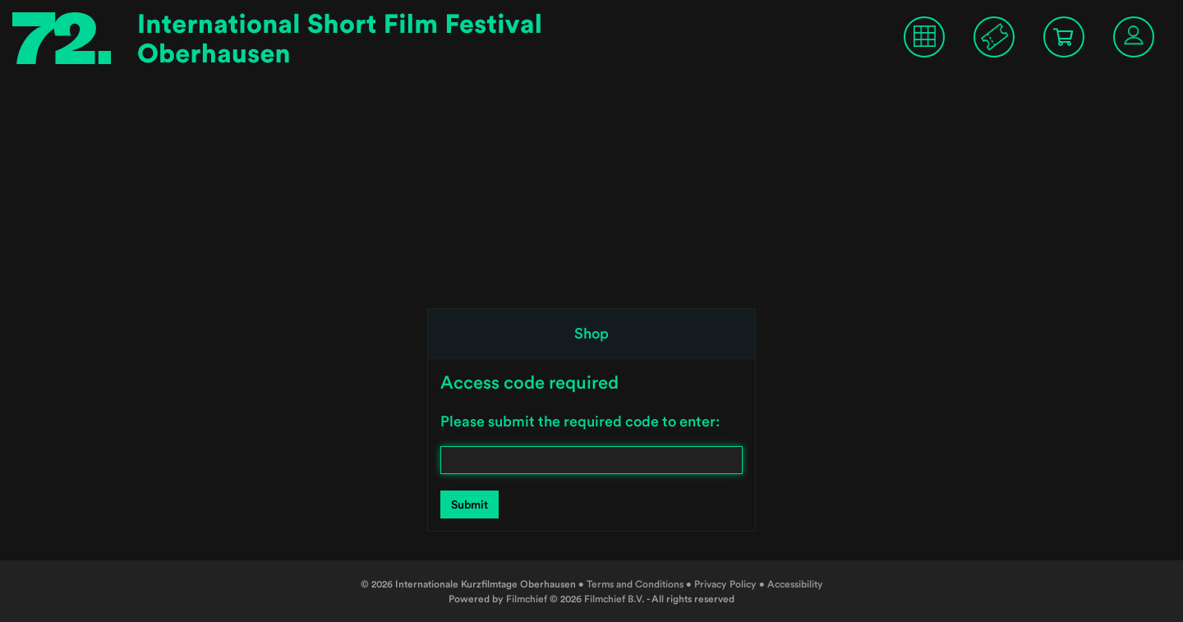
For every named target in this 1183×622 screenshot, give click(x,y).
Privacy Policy (725, 584)
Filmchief (526, 598)
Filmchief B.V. (614, 598)
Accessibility (795, 584)
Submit (469, 504)
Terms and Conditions (635, 584)
